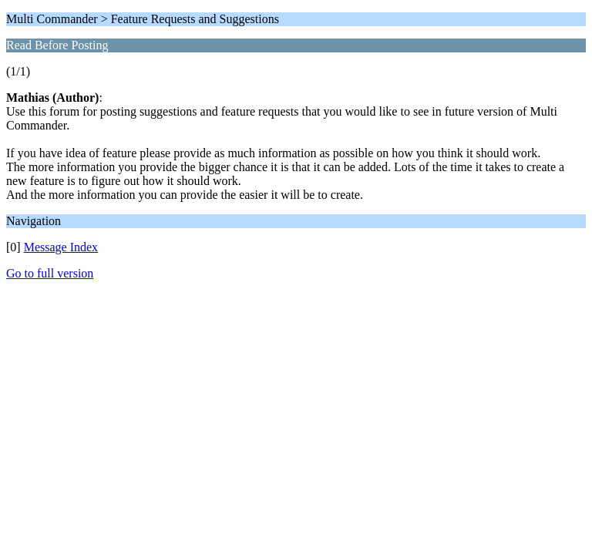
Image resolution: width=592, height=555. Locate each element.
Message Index (61, 247)
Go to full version (49, 273)
